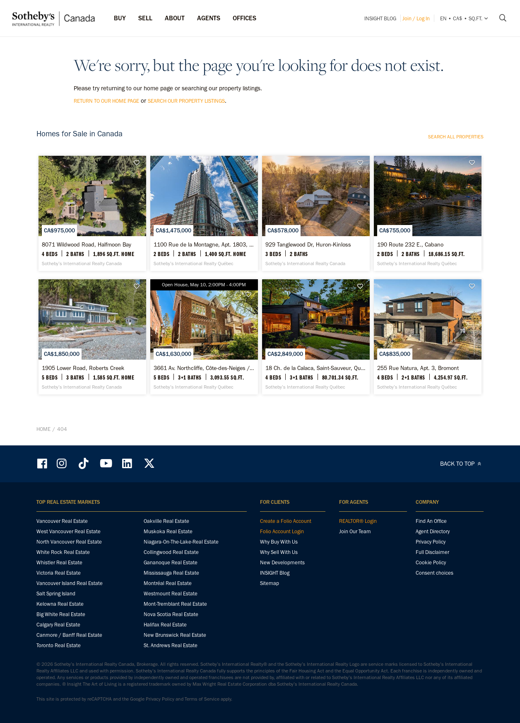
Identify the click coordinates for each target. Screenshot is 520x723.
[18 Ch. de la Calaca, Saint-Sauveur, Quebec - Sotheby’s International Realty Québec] (315, 336)
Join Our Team (355, 531)
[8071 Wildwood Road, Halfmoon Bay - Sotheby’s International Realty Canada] (92, 213)
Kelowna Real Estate (60, 604)
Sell (145, 18)
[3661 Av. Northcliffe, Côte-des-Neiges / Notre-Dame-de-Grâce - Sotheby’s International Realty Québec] (204, 336)
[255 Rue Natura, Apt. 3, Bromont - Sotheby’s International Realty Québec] (427, 336)
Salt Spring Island (55, 593)
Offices (244, 18)
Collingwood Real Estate (171, 552)
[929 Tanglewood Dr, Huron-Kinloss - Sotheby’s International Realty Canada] (315, 213)
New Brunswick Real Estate (175, 635)
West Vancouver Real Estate (68, 531)
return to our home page (106, 101)
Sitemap (269, 583)
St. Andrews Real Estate (170, 645)
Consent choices (434, 573)
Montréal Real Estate (168, 583)
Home (43, 429)
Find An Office (431, 521)
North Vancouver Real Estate (69, 542)
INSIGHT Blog (380, 18)
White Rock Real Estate (63, 552)
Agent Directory (433, 531)
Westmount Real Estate (170, 593)
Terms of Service (202, 699)
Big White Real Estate (60, 614)
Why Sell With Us (279, 552)
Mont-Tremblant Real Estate (175, 604)
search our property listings (186, 101)
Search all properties (456, 137)
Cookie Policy (431, 562)
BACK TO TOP (462, 463)
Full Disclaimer (432, 552)
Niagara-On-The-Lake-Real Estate (181, 542)
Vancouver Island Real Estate (69, 583)
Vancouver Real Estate (62, 521)
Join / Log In (416, 18)
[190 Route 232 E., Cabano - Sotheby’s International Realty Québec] (427, 213)
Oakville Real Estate (166, 521)
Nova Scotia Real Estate (171, 614)
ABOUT (175, 18)
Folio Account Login (282, 531)
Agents (208, 18)
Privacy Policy (430, 542)
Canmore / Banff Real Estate (69, 635)
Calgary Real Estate (58, 624)
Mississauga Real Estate (171, 573)
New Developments (282, 562)
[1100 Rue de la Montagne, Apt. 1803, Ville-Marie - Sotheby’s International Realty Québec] (204, 213)
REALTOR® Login (358, 521)
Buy (120, 18)
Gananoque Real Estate (170, 562)
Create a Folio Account (285, 521)
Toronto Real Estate (58, 645)
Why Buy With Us (279, 542)
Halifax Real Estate (165, 624)
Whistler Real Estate (59, 562)
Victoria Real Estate (58, 573)
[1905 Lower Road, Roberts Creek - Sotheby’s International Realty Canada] (92, 336)
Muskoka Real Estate (168, 531)
